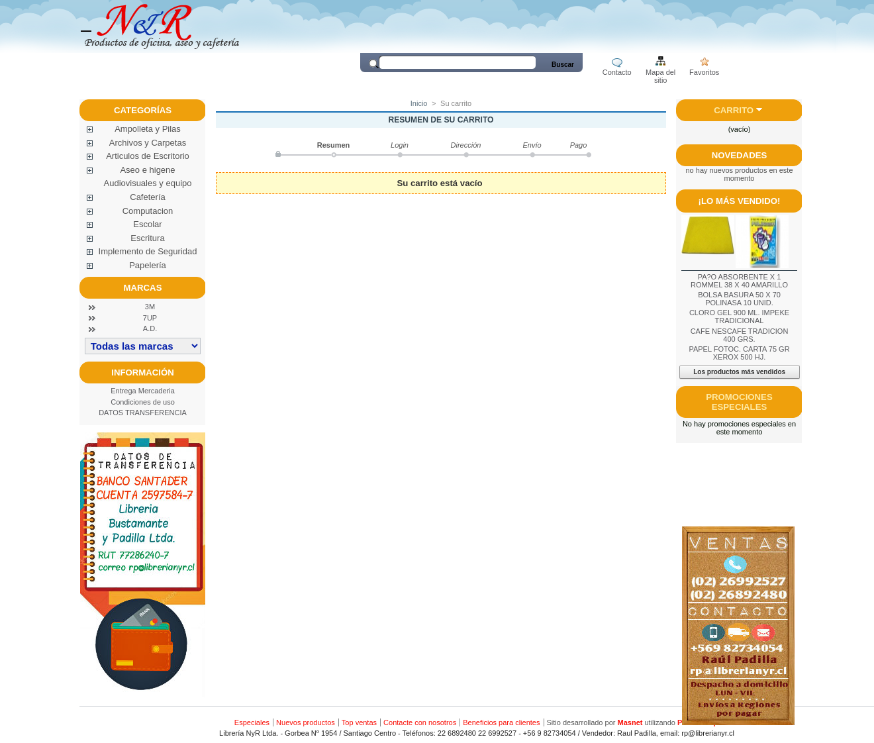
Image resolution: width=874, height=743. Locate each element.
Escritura (147, 238)
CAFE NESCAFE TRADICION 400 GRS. (740, 335)
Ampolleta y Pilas (148, 129)
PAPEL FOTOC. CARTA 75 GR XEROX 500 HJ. (739, 353)
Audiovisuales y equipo (148, 183)
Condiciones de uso (143, 402)
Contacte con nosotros (419, 722)
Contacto (617, 72)
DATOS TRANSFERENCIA (143, 413)
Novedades (739, 155)
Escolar (147, 224)
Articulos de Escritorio (147, 156)
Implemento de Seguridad (148, 251)
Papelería (147, 265)
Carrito (733, 110)
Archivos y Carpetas (147, 143)
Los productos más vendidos (739, 371)
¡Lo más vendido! (740, 201)
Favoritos (704, 72)
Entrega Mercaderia (143, 391)
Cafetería (147, 197)
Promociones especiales (739, 402)
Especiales (251, 722)
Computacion (147, 211)
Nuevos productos (305, 722)
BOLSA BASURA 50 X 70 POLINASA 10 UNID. (739, 299)
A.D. (150, 328)
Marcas (143, 288)
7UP (150, 318)
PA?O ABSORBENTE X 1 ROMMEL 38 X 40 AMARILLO (739, 281)
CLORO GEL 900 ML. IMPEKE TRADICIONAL (739, 316)
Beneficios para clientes (501, 722)
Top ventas (359, 722)
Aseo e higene (147, 170)
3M (150, 307)
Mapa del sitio (660, 73)
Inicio (419, 103)
